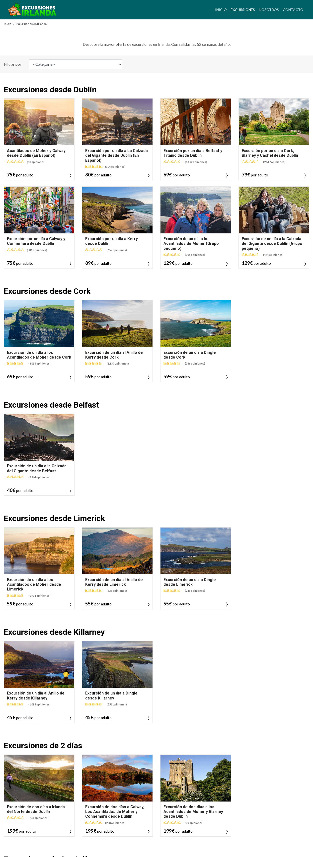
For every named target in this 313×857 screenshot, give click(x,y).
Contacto (293, 9)
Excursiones (244, 9)
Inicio (221, 9)
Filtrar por (12, 176)
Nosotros (269, 9)
